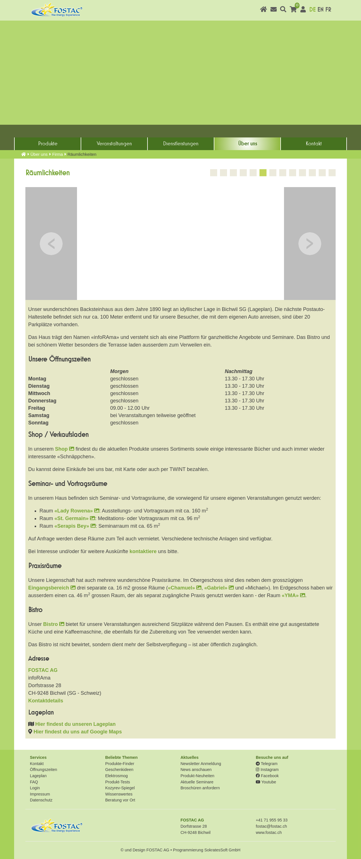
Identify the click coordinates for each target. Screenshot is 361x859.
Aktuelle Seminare (196, 782)
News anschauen (196, 769)
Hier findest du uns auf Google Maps (78, 732)
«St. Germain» (74, 518)
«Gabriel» (219, 588)
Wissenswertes (119, 794)
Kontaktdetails (45, 701)
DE (312, 9)
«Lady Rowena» (76, 511)
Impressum (40, 794)
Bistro (53, 624)
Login (35, 788)
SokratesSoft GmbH (222, 850)
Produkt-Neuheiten (197, 775)
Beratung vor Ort (120, 800)
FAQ (34, 782)
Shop (64, 449)
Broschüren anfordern (200, 788)
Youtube (266, 782)
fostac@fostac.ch (271, 826)
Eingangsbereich (52, 588)
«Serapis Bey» (75, 526)
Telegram (267, 763)
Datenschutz (41, 800)
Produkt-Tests (117, 782)
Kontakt (314, 143)
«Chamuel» (184, 588)
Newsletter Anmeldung (200, 763)
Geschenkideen (119, 769)
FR (328, 9)
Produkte (48, 143)
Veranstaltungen (114, 143)
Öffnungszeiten (43, 769)
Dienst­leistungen (181, 143)
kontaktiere (143, 551)
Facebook (267, 775)
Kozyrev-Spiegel (120, 788)
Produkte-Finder (119, 763)
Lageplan (38, 775)
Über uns (247, 143)
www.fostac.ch (269, 832)
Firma (57, 154)
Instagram (267, 769)
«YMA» (293, 595)
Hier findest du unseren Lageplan (75, 724)
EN (320, 9)
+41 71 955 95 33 (271, 820)
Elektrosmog (116, 775)
